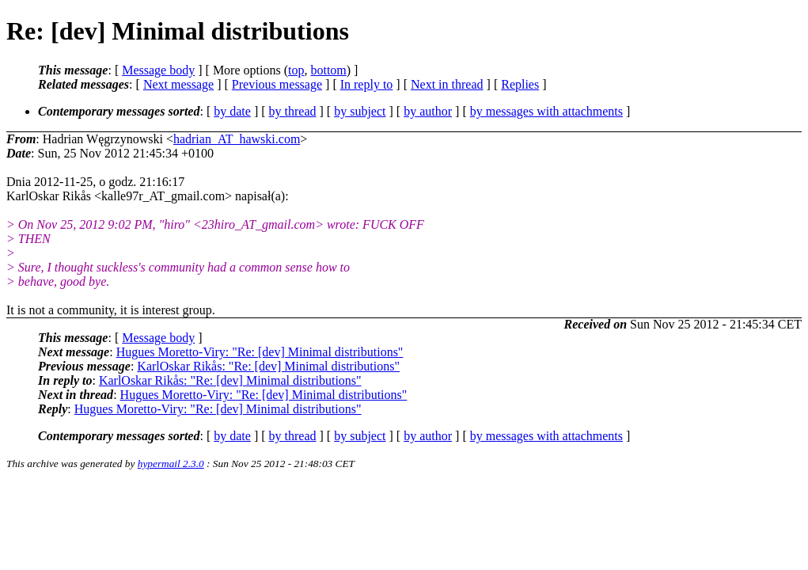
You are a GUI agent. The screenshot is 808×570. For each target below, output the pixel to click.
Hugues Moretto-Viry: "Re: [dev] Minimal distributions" (260, 352)
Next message (178, 84)
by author (428, 111)
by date (232, 111)
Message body (158, 70)
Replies (520, 84)
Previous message (277, 84)
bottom (328, 70)
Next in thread (447, 84)
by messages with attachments (546, 111)
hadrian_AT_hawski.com (236, 139)
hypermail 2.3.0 (171, 463)
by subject (359, 111)
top (296, 70)
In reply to (366, 84)
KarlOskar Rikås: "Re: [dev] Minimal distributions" (268, 366)
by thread (293, 111)
